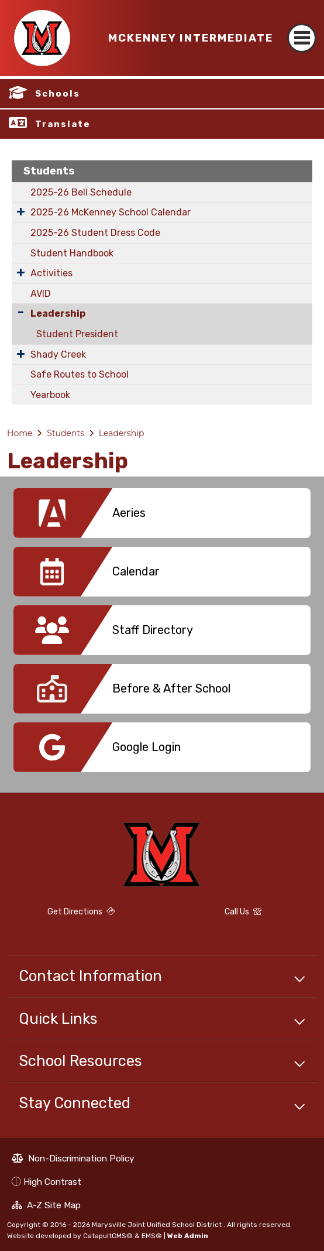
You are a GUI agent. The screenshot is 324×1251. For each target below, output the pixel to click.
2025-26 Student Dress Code (95, 232)
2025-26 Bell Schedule (81, 192)
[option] (162, 517)
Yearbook (50, 394)
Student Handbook (71, 253)
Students (49, 170)
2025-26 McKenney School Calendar (110, 212)
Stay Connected (74, 1103)
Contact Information (90, 976)
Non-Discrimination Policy (73, 1160)
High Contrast (52, 1181)
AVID (40, 293)
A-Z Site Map (46, 1206)
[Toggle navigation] (302, 28)
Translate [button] (63, 124)
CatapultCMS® (108, 1236)
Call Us (215, 913)
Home (19, 433)
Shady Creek (58, 354)
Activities (51, 273)
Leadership (57, 313)
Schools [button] (57, 93)
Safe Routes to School (79, 374)
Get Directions (61, 917)
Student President (77, 334)
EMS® (152, 1236)
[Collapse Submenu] (20, 312)
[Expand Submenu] (21, 211)
